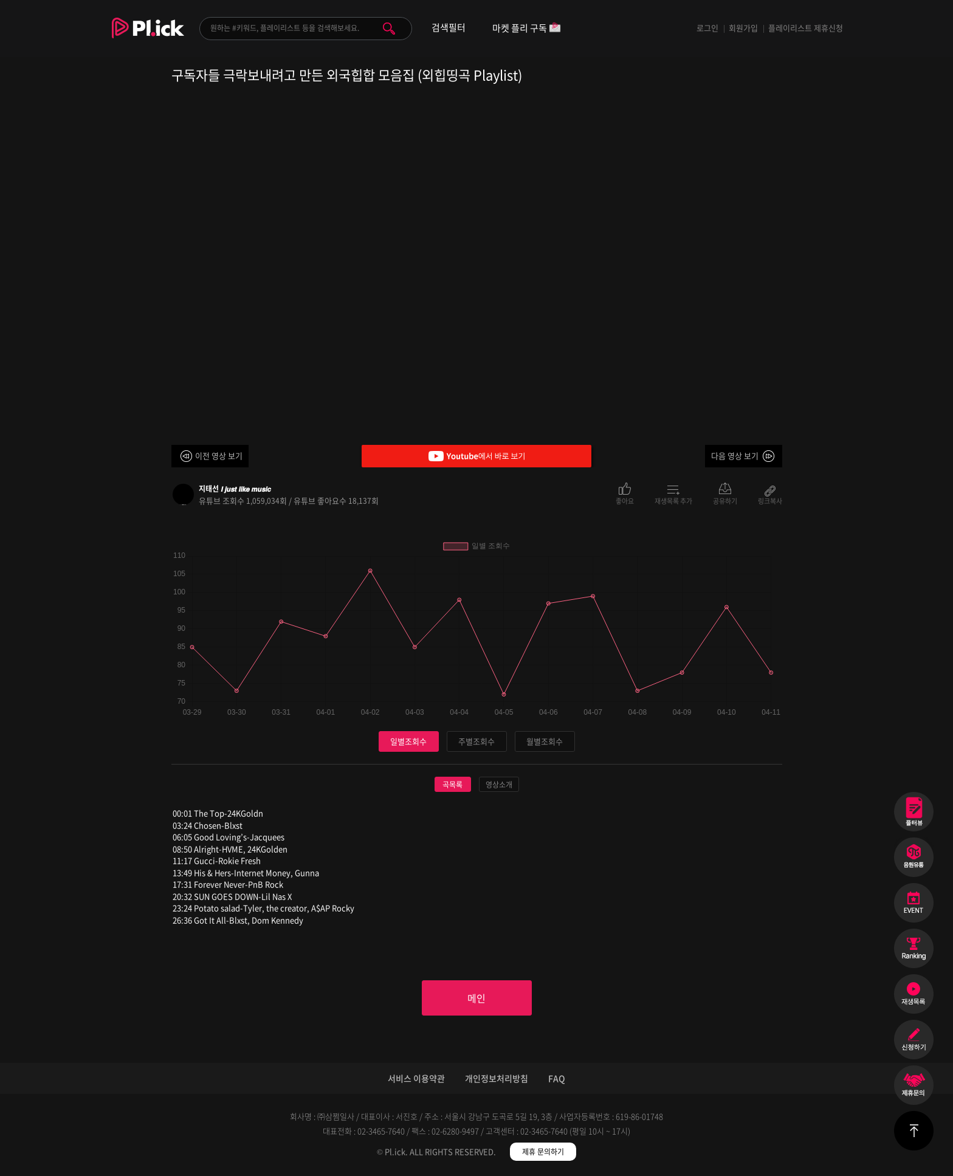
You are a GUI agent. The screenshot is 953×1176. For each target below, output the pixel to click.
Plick (148, 37)
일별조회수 (408, 741)
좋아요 (625, 500)
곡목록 (452, 784)
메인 (476, 998)
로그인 (707, 27)
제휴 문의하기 (543, 1151)
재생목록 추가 (673, 500)
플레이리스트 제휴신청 (805, 27)
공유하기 (725, 500)
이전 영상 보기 (219, 455)
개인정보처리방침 (496, 1078)
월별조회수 (544, 741)
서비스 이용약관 (416, 1078)
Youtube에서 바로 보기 (476, 456)
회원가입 (743, 27)
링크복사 (770, 500)
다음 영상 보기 (735, 455)
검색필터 (449, 27)
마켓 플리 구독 (526, 29)
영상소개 (499, 784)
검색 (389, 28)
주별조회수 (476, 741)
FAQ (556, 1078)
